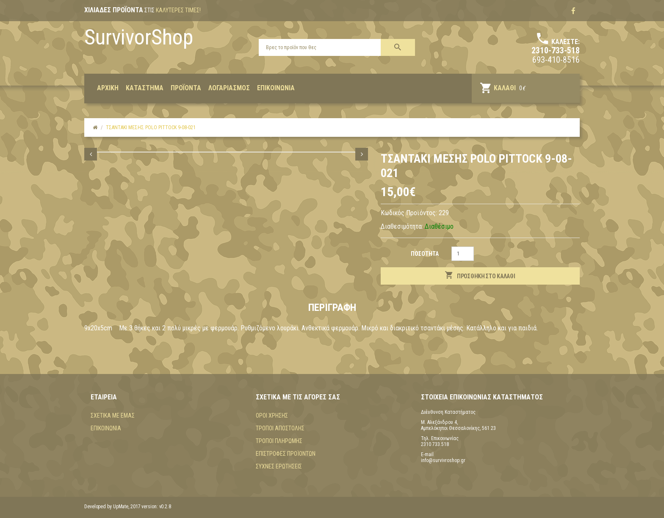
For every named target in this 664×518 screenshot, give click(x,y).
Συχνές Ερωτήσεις (279, 466)
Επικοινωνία (106, 428)
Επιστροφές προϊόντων (285, 453)
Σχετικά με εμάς (113, 415)
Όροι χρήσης (272, 415)
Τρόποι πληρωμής (279, 441)
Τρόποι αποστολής (280, 428)
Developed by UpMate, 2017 (112, 507)
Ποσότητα (425, 253)
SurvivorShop (138, 37)
